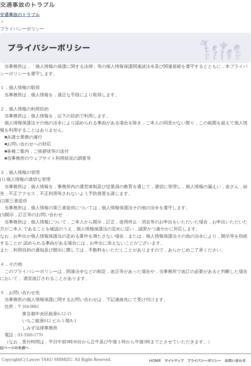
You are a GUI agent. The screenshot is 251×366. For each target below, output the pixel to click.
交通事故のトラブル (20, 14)
